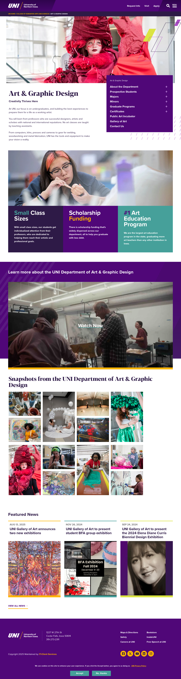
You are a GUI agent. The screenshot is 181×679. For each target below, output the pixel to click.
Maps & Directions (129, 632)
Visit (146, 6)
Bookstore (152, 632)
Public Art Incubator (122, 116)
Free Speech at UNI (157, 642)
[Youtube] (135, 653)
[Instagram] (148, 653)
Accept (79, 673)
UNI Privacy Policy (138, 665)
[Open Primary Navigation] (167, 6)
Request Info (133, 6)
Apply (156, 6)
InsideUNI (152, 637)
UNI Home (12, 14)
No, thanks (101, 673)
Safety (123, 637)
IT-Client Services (48, 654)
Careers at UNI (127, 642)
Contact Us (117, 126)
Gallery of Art (118, 121)
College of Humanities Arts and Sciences (34, 14)
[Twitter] (129, 653)
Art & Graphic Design (119, 80)
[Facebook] (123, 653)
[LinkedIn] (142, 653)
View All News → (18, 606)
